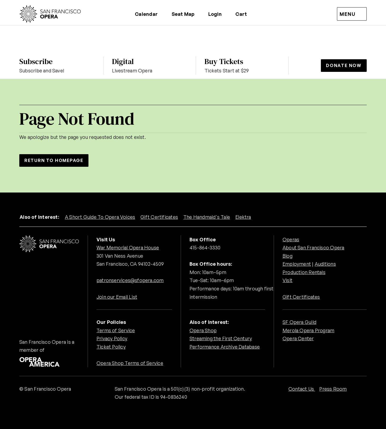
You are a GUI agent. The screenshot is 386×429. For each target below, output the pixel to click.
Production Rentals (304, 272)
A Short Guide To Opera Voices (100, 217)
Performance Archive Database (225, 347)
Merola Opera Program (308, 330)
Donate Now (344, 65)
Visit (287, 280)
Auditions (325, 264)
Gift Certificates (159, 217)
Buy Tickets (224, 61)
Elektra (243, 217)
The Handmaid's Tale (206, 217)
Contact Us (301, 389)
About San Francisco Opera (313, 247)
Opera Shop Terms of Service (129, 363)
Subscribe (36, 61)
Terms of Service (115, 330)
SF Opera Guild (299, 322)
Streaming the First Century (221, 338)
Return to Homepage (54, 160)
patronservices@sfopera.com (130, 280)
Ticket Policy (111, 347)
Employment (297, 264)
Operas (291, 239)
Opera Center (298, 338)
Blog (287, 256)
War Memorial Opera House (127, 247)
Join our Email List (117, 297)
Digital (123, 61)
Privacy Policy (111, 338)
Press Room (333, 389)
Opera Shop (203, 330)
